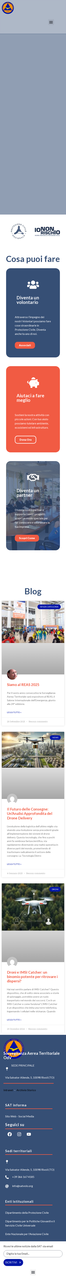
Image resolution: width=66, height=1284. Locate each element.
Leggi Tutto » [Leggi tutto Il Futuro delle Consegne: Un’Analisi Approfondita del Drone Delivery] (14, 864)
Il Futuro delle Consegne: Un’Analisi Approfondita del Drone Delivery (29, 813)
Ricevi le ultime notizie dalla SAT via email (28, 1246)
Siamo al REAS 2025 (23, 684)
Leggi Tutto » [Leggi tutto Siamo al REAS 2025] (14, 712)
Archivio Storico (26, 1090)
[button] (51, 22)
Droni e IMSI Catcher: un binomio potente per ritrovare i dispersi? (32, 976)
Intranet (8, 1090)
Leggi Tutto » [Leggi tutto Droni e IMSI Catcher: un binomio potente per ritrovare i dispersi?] (14, 1019)
